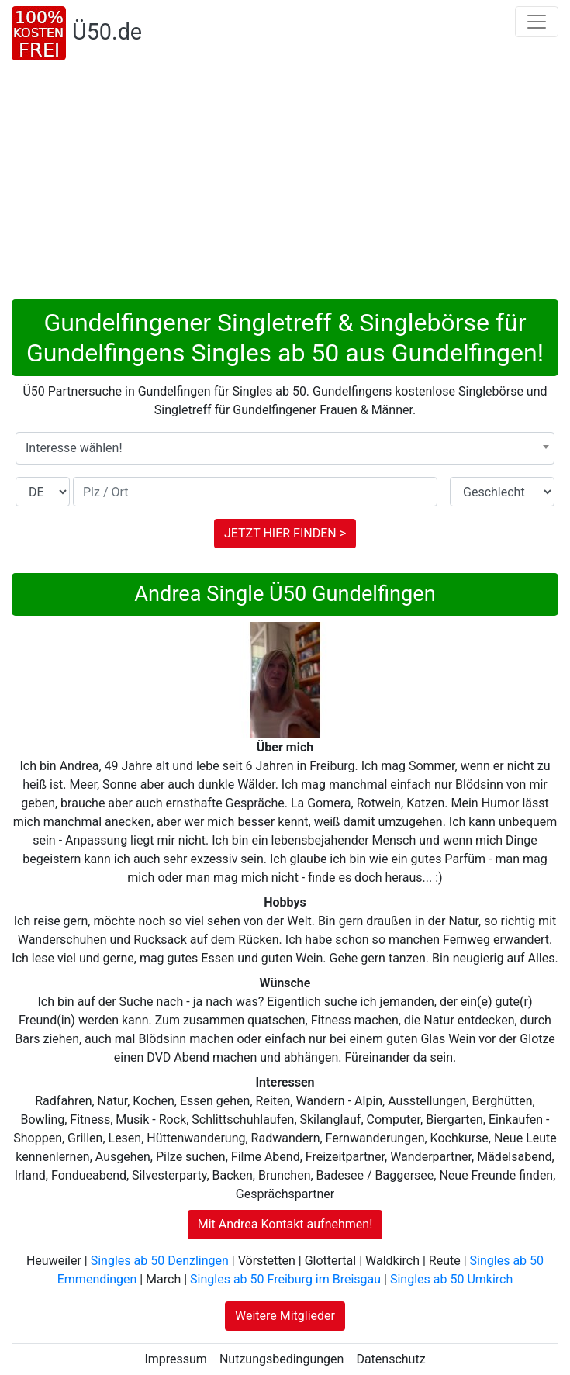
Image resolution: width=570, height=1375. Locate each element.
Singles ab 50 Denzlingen (160, 1260)
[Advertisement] (285, 183)
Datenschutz (390, 1359)
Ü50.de (107, 32)
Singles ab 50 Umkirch (451, 1279)
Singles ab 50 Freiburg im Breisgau (285, 1279)
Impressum (175, 1359)
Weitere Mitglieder (285, 1315)
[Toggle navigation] (536, 21)
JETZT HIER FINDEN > (285, 533)
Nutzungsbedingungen (281, 1359)
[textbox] (285, 448)
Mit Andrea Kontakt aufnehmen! (285, 1224)
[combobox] (285, 448)
